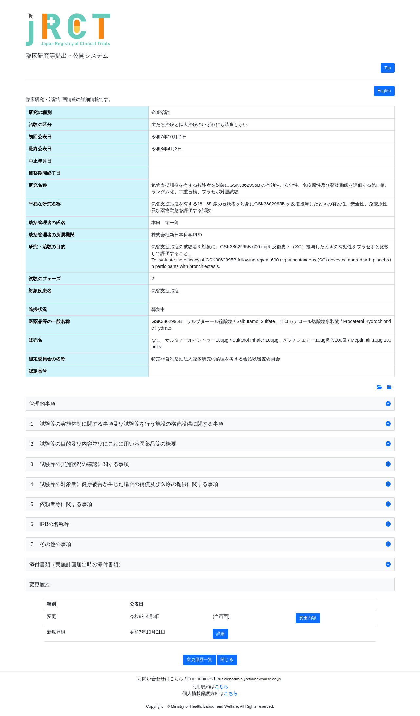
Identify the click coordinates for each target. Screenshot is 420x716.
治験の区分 (40, 124)
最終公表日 (40, 148)
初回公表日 (40, 136)
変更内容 (307, 618)
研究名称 (38, 185)
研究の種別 (40, 112)
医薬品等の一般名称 (49, 321)
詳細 (220, 633)
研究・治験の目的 (47, 246)
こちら (221, 686)
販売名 (35, 340)
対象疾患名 (40, 290)
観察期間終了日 (45, 173)
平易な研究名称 (45, 203)
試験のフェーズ (45, 278)
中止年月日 (40, 161)
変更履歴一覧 (199, 659)
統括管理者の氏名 (47, 222)
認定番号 (38, 371)
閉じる (226, 659)
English (384, 90)
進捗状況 (38, 309)
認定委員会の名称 (47, 358)
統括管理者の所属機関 (51, 234)
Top (387, 68)
